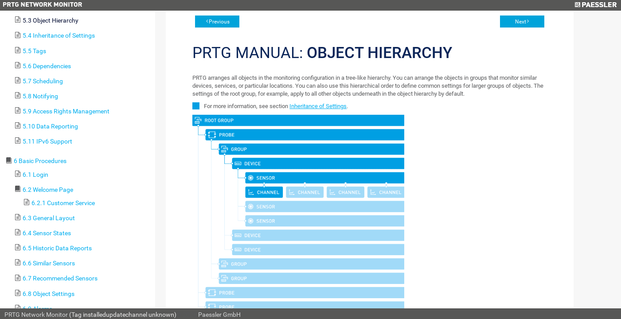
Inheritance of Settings (318, 106)
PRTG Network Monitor (36, 314)
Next (520, 22)
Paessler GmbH (219, 314)
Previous (219, 22)
